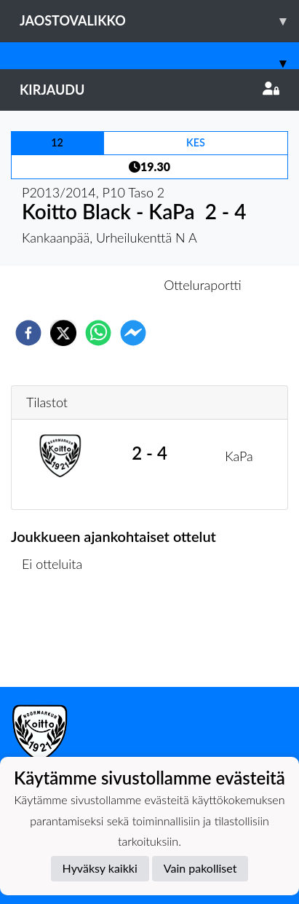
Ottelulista (57, 638)
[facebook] (28, 333)
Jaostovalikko (159, 21)
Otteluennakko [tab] (98, 285)
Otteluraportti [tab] (203, 285)
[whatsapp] (98, 333)
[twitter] (63, 333)
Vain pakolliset (200, 868)
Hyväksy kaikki (100, 868)
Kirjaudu (149, 90)
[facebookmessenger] (133, 333)
